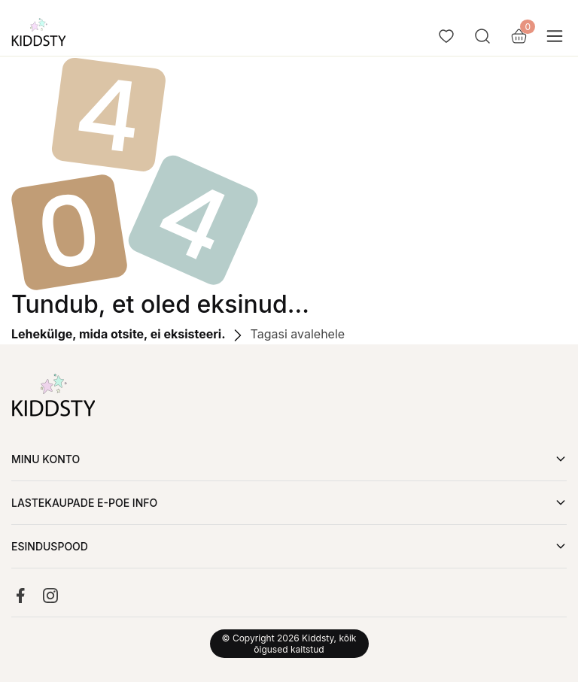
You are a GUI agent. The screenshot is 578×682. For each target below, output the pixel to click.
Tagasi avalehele (287, 333)
